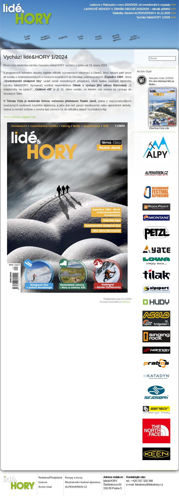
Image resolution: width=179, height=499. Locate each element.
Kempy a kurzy (74, 477)
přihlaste (126, 302)
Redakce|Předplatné (50, 477)
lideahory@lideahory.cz (149, 484)
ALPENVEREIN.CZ (76, 486)
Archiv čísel (45, 486)
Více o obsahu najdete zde (19, 117)
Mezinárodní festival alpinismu (83, 482)
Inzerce (42, 482)
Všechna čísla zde (159, 128)
